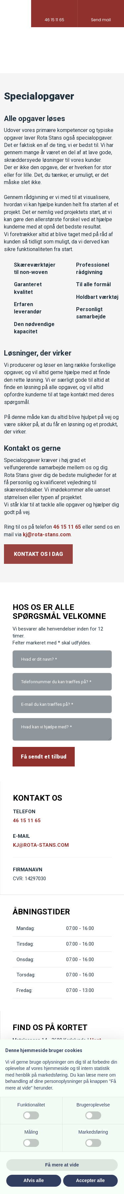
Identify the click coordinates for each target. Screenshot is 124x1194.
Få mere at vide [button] (62, 1164)
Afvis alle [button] (33, 1180)
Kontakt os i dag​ (38, 554)
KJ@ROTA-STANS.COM (41, 845)
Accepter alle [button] (90, 1180)
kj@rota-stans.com (47, 534)
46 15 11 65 (67, 527)
